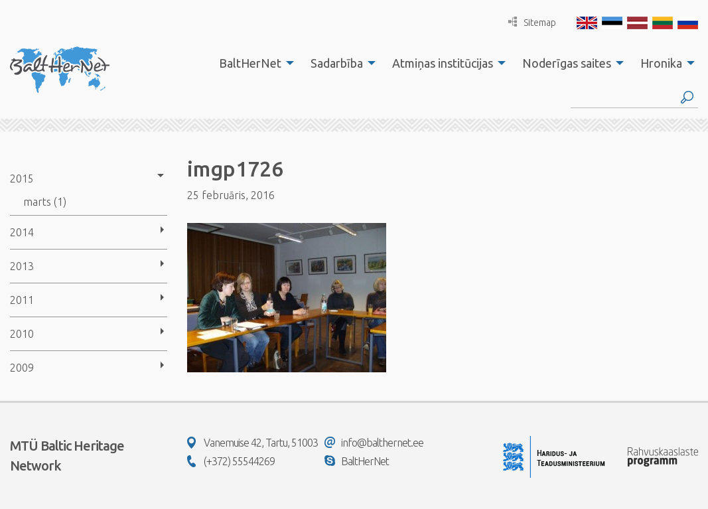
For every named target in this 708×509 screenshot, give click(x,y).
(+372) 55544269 (231, 461)
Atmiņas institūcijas (442, 63)
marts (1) (44, 202)
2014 (22, 232)
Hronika (661, 63)
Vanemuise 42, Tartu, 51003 (252, 443)
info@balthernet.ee (373, 443)
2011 (22, 300)
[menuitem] (252, 63)
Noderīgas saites (566, 63)
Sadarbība (337, 63)
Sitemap (532, 22)
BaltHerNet (250, 63)
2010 (22, 334)
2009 (22, 368)
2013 (22, 266)
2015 (22, 178)
